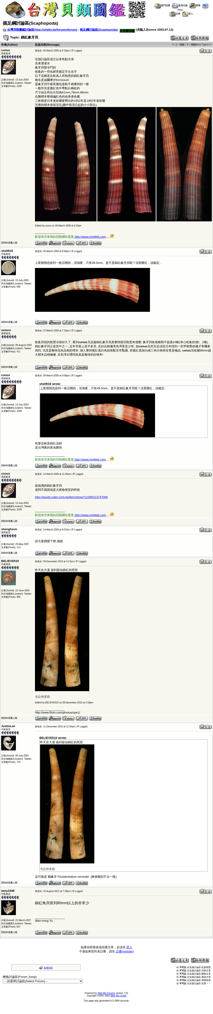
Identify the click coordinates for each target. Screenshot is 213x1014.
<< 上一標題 (178, 44)
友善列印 (48, 967)
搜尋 (194, 5)
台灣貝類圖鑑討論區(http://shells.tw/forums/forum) (42, 29)
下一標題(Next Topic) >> (199, 44)
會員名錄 (179, 5)
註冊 (175, 13)
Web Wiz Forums (106, 993)
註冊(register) (125, 951)
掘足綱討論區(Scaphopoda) (99, 29)
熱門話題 (162, 5)
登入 (187, 13)
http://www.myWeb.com (90, 236)
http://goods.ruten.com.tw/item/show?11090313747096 (71, 497)
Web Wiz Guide (118, 995)
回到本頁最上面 (9, 242)
